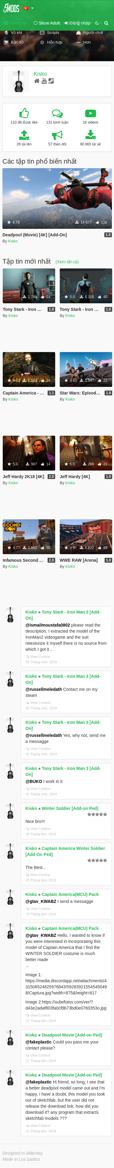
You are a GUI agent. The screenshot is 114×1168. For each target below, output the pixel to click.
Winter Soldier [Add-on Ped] (70, 808)
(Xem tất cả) (67, 261)
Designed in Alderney (22, 1153)
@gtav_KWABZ (40, 901)
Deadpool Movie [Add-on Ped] (72, 1035)
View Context (38, 656)
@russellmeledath (43, 689)
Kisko (40, 74)
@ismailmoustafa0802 (47, 625)
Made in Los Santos (21, 1159)
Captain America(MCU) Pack (70, 894)
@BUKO (33, 781)
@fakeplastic (38, 1042)
